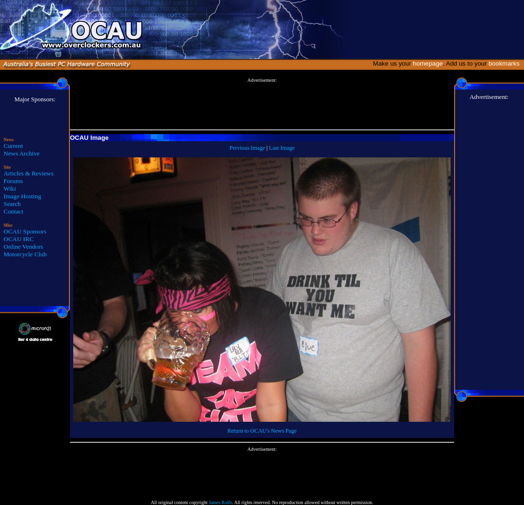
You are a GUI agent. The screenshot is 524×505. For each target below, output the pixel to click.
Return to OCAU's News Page (261, 430)
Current (13, 145)
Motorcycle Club (25, 254)
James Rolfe (220, 502)
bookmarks (505, 63)
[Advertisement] (262, 104)
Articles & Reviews (29, 173)
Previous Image (247, 148)
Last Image (282, 148)
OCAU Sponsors (25, 231)
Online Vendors (23, 246)
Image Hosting (22, 196)
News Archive (22, 153)
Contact (13, 211)
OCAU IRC (19, 239)
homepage (428, 63)
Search (12, 203)
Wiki (10, 188)
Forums (13, 181)
